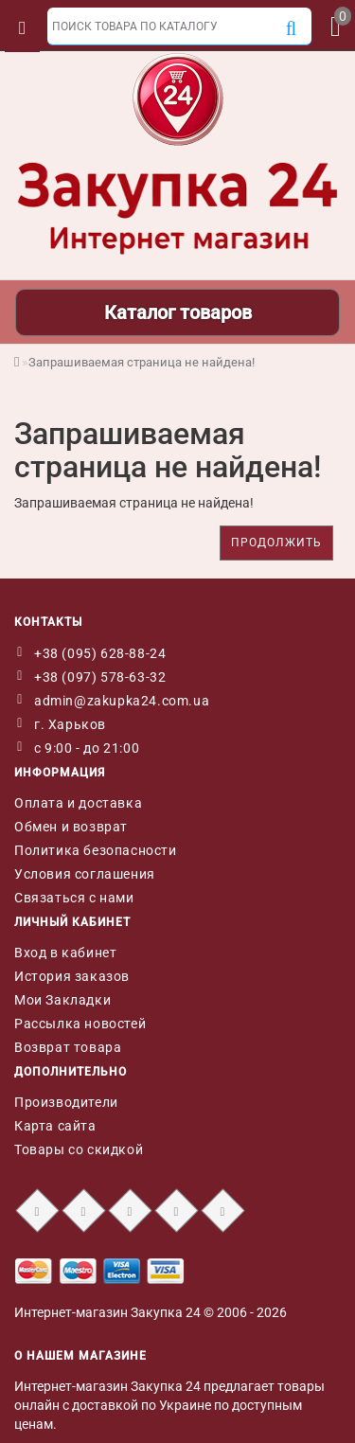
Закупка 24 (166, 1312)
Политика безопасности (95, 850)
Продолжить (276, 542)
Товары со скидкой (78, 1149)
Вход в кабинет (65, 952)
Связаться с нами (74, 897)
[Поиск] (291, 29)
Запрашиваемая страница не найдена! (141, 362)
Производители (66, 1102)
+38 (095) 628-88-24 (100, 653)
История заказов (72, 976)
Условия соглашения (84, 874)
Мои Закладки (62, 999)
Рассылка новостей (80, 1023)
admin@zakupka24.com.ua (121, 700)
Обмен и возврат (71, 826)
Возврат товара (67, 1047)
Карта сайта (55, 1125)
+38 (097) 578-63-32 (100, 677)
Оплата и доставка (78, 803)
